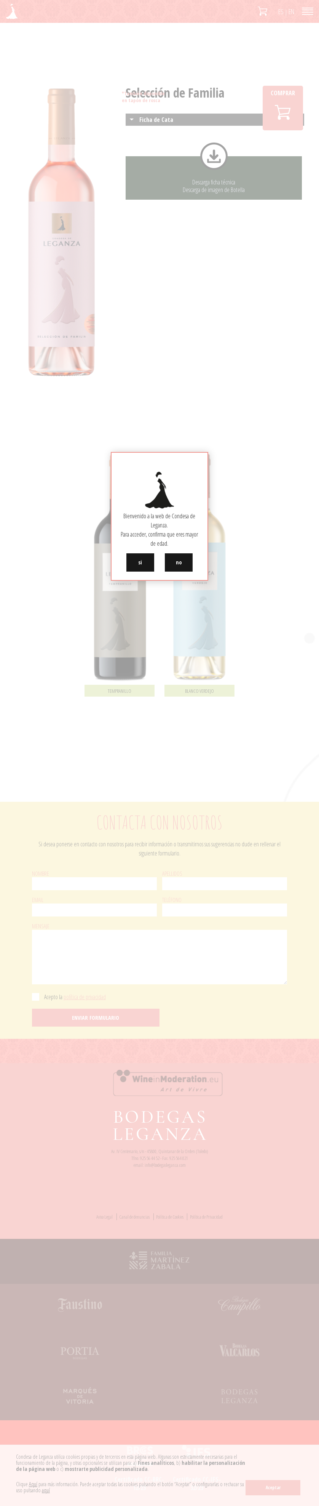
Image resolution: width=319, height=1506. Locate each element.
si (140, 562)
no (179, 562)
